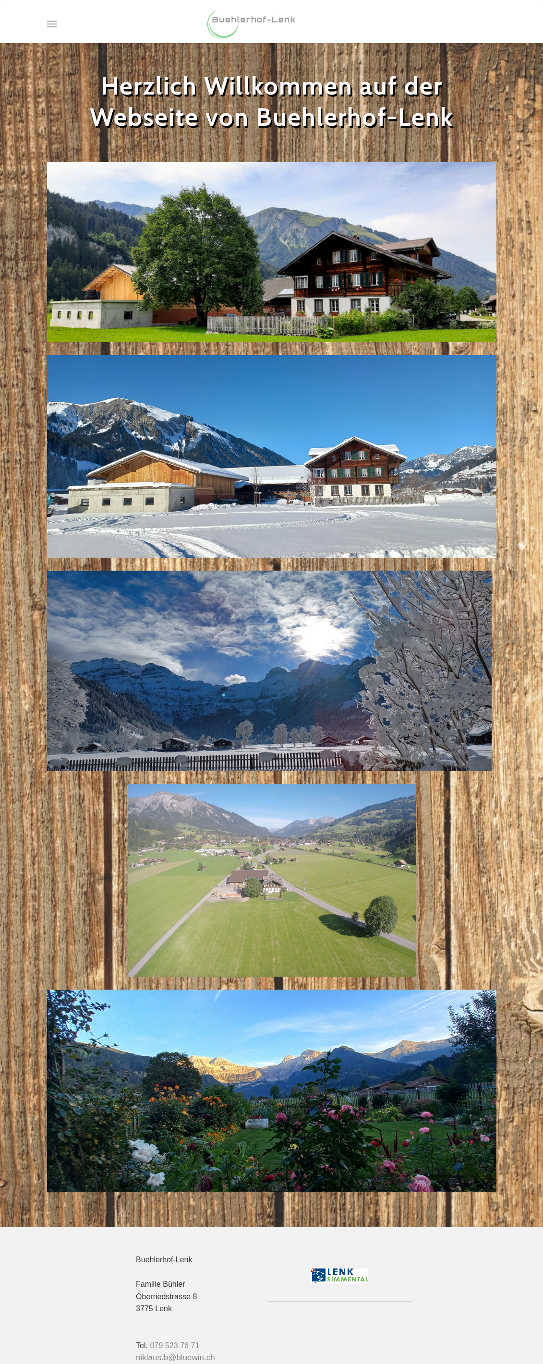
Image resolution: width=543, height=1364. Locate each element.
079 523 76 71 (175, 1345)
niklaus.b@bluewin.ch (175, 1357)
